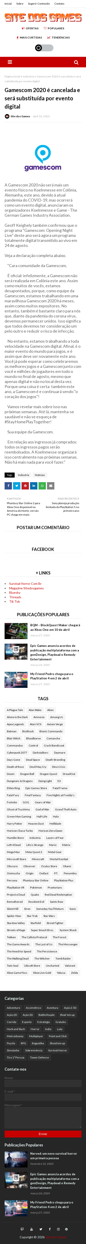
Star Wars (49, 916)
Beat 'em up (67, 1015)
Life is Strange (34, 845)
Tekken (11, 937)
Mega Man (13, 852)
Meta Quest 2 (33, 852)
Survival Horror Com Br (25, 583)
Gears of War (43, 802)
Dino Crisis (58, 766)
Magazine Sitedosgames (26, 588)
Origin (29, 873)
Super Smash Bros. (42, 930)
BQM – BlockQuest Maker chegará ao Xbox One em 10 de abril (55, 627)
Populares (54, 28)
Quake (35, 894)
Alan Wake (35, 710)
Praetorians (55, 887)
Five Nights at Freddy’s (61, 795)
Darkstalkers (40, 752)
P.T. (56, 873)
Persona (12, 880)
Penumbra (70, 873)
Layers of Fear (55, 837)
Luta (59, 1029)
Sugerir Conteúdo (39, 3)
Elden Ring (13, 788)
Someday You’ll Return (50, 908)
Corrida (11, 1022)
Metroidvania (15, 1036)
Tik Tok (14, 601)
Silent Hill (12, 908)
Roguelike (38, 1043)
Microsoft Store (16, 859)
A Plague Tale (15, 710)
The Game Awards (18, 944)
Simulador (13, 1050)
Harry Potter (14, 823)
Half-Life (42, 816)
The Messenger (68, 944)
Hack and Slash (16, 1029)
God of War (42, 809)
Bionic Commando (50, 731)
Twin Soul (12, 965)
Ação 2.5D (70, 1007)
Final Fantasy (33, 795)
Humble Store (15, 837)
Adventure (13, 1007)
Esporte (27, 1022)
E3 (59, 781)
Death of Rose (15, 766)
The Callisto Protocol (34, 937)
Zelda (74, 972)
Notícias (40, 475)
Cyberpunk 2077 (17, 752)
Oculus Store (49, 866)
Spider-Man (14, 916)
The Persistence (47, 951)
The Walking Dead (18, 958)
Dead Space (33, 759)
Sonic (72, 908)
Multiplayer (36, 1036)
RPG (23, 1043)
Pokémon (36, 887)
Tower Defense (39, 1057)
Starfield (36, 923)
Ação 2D (12, 1015)
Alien (50, 710)
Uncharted (52, 965)
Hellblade (55, 823)
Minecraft (38, 859)
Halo (56, 816)
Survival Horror (57, 1050)
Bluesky (14, 592)
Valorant (70, 965)
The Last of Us (44, 944)
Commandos (15, 745)
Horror (35, 1029)
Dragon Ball (27, 774)
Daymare (59, 752)
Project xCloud (16, 894)
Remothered (15, 901)
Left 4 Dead (14, 845)
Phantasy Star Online (35, 880)
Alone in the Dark (17, 717)
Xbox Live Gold (42, 972)
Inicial (8, 3)
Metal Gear (55, 852)
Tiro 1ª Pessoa (15, 1057)
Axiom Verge (55, 724)
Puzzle (11, 1043)
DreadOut (69, 774)
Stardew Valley (16, 923)
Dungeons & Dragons (20, 781)
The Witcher (42, 958)
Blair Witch (13, 738)
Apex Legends (15, 724)
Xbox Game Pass (17, 972)
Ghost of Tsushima (18, 809)
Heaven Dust (36, 823)
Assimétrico (33, 1007)
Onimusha (13, 873)
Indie (48, 1029)
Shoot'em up (57, 1043)
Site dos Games (20, 116)
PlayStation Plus (63, 880)
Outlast (43, 873)
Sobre (19, 3)
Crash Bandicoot (54, 745)
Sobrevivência (33, 1050)
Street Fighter (55, 923)
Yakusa (61, 972)
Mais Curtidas (29, 37)
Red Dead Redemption (58, 894)
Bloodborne (33, 738)
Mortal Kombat (59, 859)
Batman (12, 731)
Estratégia (43, 1022)
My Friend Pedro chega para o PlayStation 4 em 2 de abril (51, 676)
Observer (29, 866)
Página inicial (12, 76)
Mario (52, 845)
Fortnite (12, 802)
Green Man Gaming (19, 816)
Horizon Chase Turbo (20, 830)
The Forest (59, 937)
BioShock (28, 731)
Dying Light (45, 781)
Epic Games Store (36, 788)
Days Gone (13, 759)
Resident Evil (36, 901)
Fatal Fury (13, 795)
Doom (10, 774)
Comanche (53, 738)
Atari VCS (35, 724)
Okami (67, 866)
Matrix (66, 845)
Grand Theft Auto (65, 809)
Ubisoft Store (32, 965)
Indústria (28, 76)
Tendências (58, 37)
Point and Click (58, 1036)
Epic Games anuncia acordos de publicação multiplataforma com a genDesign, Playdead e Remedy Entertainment (54, 652)
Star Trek (32, 916)
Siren (27, 908)
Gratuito (60, 1022)
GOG (26, 802)
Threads (15, 597)
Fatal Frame (60, 788)
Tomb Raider (63, 958)
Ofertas (30, 28)
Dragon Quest (48, 774)
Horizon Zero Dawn (50, 830)
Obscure (12, 866)
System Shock (68, 930)
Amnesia (38, 717)
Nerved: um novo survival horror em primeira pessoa (53, 1156)
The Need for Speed (19, 951)
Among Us (56, 717)
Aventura (52, 1007)
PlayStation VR (15, 887)
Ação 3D (28, 1015)
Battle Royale (47, 1015)
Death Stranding (55, 759)
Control (33, 745)
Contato (59, 3)
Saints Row (56, 901)
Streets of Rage (16, 930)
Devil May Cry (38, 766)
